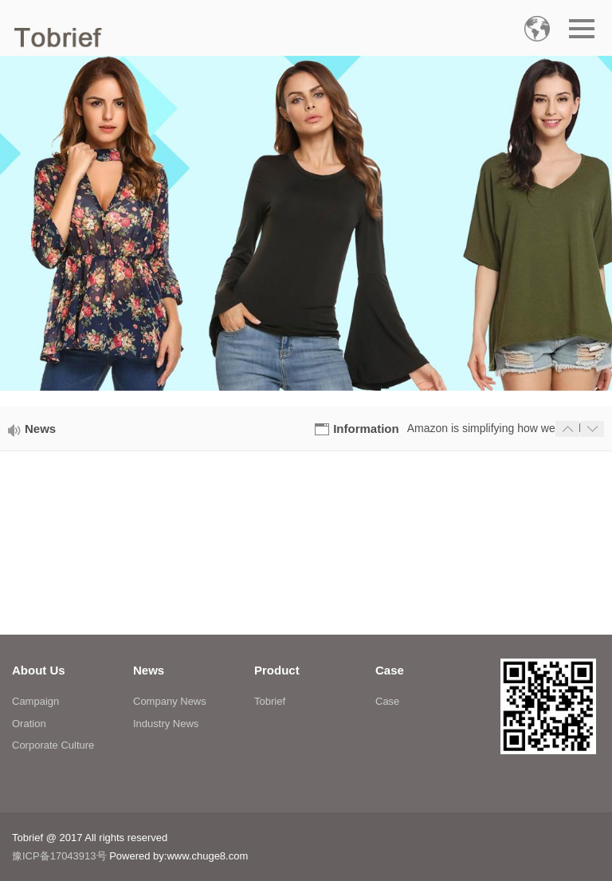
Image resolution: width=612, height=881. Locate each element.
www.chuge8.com (207, 856)
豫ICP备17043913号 (59, 856)
